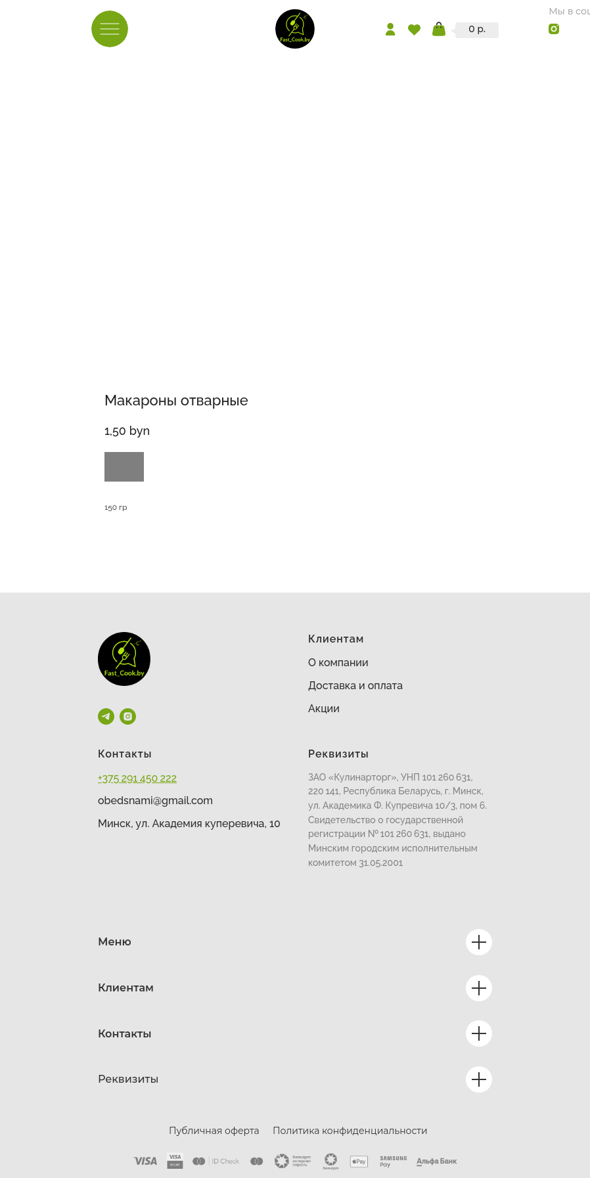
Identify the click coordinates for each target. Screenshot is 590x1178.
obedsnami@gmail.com (155, 800)
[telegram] (106, 716)
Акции (324, 708)
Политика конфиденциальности (350, 1131)
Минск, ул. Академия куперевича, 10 (189, 823)
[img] (295, 29)
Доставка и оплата (355, 685)
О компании (338, 662)
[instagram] (128, 716)
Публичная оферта (214, 1131)
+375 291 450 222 (137, 778)
